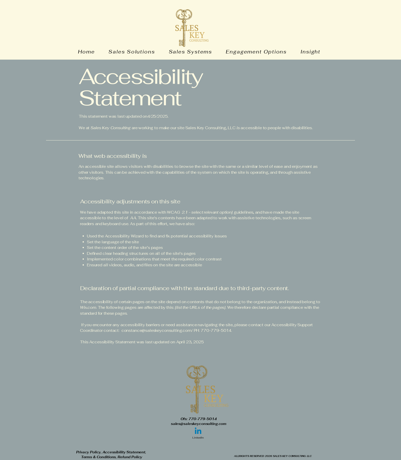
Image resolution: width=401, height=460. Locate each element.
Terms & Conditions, (99, 457)
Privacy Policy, (89, 452)
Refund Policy (130, 457)
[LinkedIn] (198, 433)
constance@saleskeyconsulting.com (156, 330)
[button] (314, 52)
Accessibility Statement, (125, 452)
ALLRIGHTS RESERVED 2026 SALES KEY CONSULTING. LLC (273, 456)
